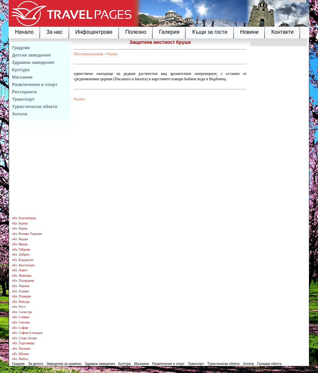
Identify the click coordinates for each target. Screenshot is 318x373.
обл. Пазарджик (23, 280)
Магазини (22, 77)
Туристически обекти (34, 106)
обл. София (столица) (27, 333)
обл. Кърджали (22, 260)
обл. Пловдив (21, 296)
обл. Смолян (21, 322)
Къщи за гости (209, 32)
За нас (54, 32)
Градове (21, 47)
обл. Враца (19, 244)
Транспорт (23, 99)
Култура (20, 69)
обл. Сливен (20, 317)
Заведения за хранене (63, 364)
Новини (249, 32)
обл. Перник (20, 286)
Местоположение (88, 54)
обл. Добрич (20, 254)
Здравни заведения (33, 62)
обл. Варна (19, 228)
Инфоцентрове (94, 32)
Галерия (169, 32)
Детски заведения (31, 55)
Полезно (135, 32)
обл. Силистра (22, 312)
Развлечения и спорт (34, 84)
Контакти (282, 32)
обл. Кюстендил (23, 265)
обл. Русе (18, 306)
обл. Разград (20, 301)
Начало (24, 32)
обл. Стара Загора (24, 338)
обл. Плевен (20, 291)
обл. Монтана (21, 275)
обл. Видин (20, 239)
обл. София (20, 328)
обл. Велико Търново (27, 234)
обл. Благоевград (24, 218)
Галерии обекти (269, 364)
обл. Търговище (23, 343)
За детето (35, 364)
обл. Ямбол (20, 359)
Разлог (112, 54)
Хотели (19, 113)
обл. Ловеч (19, 270)
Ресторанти (24, 91)
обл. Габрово (21, 249)
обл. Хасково (21, 348)
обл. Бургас (20, 223)
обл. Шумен (20, 354)
